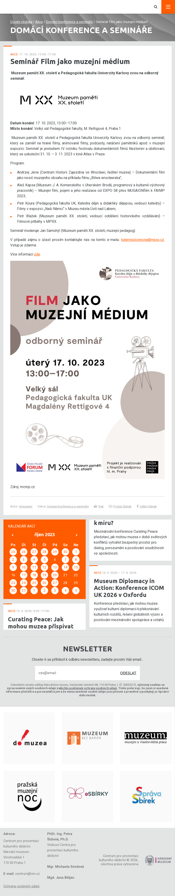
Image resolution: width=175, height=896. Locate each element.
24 (24, 583)
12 (44, 567)
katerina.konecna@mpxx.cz (142, 240)
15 (76, 567)
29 (55, 552)
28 (44, 552)
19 (44, 575)
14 (65, 567)
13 (55, 567)
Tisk (99, 506)
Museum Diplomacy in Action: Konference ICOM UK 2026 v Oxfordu (129, 588)
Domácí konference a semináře (69, 22)
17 (24, 575)
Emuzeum (25, 506)
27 (34, 552)
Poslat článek (120, 506)
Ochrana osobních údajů (21, 886)
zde (37, 254)
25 (13, 552)
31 (24, 591)
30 (65, 552)
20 (55, 575)
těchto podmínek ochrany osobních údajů (88, 688)
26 (24, 552)
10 (24, 567)
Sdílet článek (147, 506)
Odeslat (128, 673)
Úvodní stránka (21, 22)
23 (13, 583)
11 (34, 567)
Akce (39, 22)
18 (34, 575)
